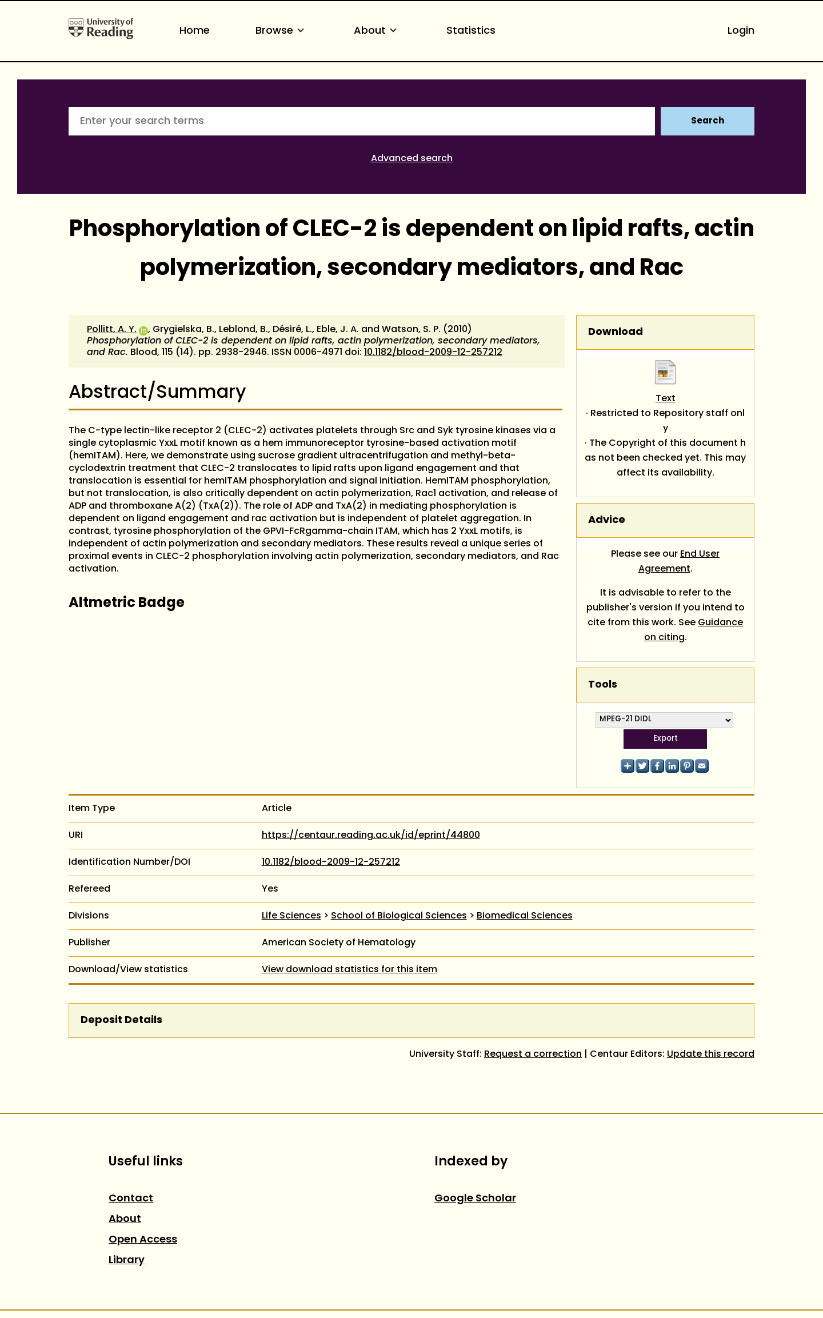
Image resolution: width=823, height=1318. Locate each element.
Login (741, 31)
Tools (602, 685)
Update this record (710, 1054)
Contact (131, 1199)
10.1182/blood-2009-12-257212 (433, 352)
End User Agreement (679, 562)
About (377, 31)
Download (615, 332)
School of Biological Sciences (399, 916)
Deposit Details (121, 1020)
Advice (606, 520)
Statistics (471, 31)
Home (194, 31)
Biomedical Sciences (525, 916)
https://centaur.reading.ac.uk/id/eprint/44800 (371, 835)
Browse (281, 31)
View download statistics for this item (349, 969)
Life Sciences (291, 916)
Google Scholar (475, 1199)
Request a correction (533, 1054)
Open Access (143, 1240)
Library (127, 1260)
